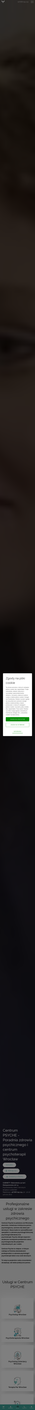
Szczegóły (17, 731)
